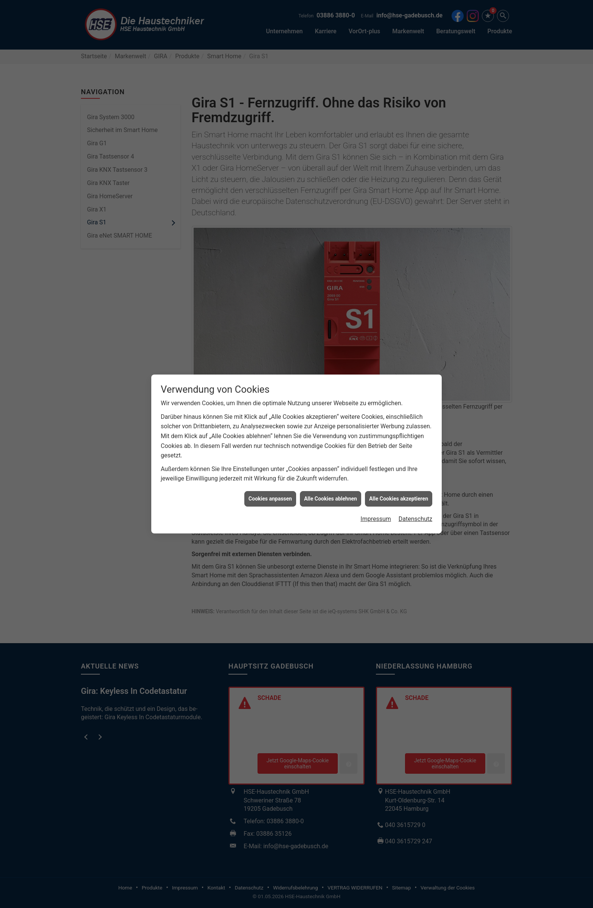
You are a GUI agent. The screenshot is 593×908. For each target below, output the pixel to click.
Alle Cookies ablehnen (330, 475)
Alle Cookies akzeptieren (398, 475)
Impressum (375, 495)
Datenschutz (415, 495)
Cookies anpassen (270, 475)
